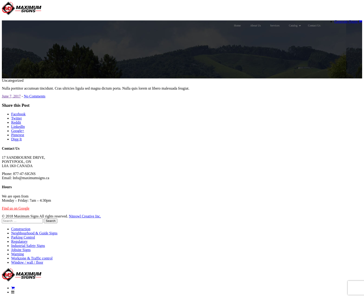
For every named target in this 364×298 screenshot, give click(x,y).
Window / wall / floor (27, 262)
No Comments (35, 96)
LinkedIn (18, 127)
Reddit (16, 122)
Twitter (16, 118)
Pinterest (17, 135)
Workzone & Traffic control (31, 258)
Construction (20, 229)
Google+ (17, 131)
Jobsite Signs (21, 250)
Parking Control (23, 237)
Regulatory (19, 241)
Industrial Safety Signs (28, 246)
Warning (17, 254)
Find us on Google (15, 208)
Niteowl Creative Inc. (85, 216)
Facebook (18, 114)
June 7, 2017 (11, 96)
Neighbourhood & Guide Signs (34, 233)
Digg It (16, 139)
